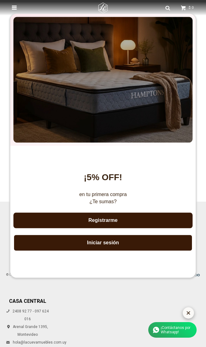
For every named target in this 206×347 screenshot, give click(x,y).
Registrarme (102, 220)
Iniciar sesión (103, 242)
